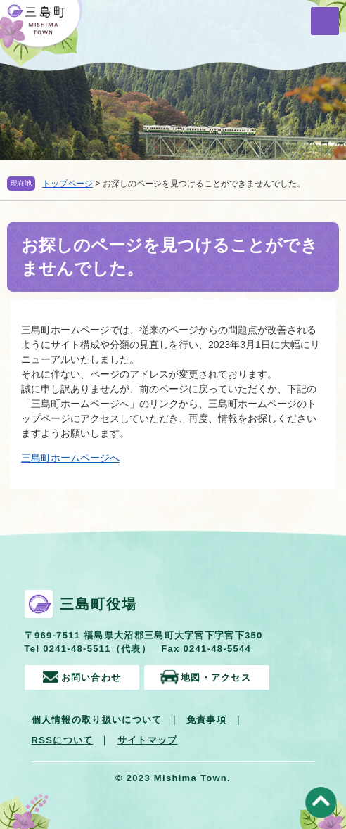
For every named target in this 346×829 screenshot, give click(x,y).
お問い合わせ (91, 677)
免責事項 (206, 719)
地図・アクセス (216, 677)
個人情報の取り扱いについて (97, 719)
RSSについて (63, 740)
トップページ (67, 183)
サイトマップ (147, 740)
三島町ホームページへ (70, 457)
